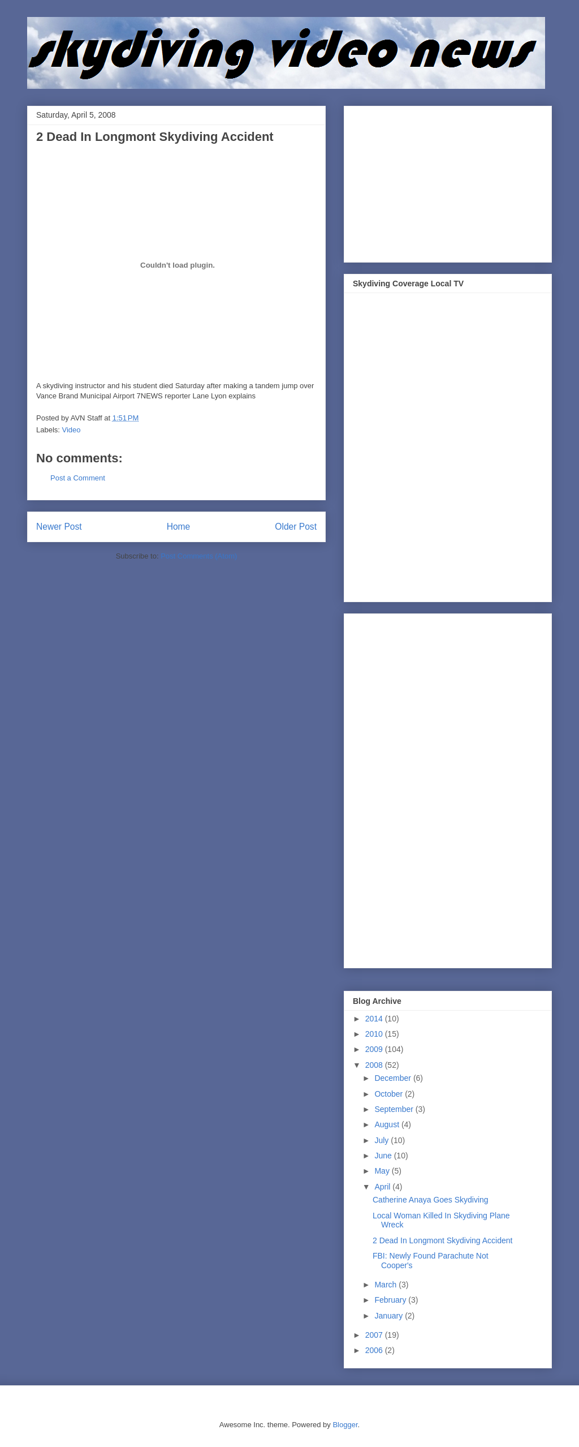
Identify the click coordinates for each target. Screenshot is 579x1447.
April (383, 1186)
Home (179, 526)
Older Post (296, 526)
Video (71, 430)
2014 (375, 1018)
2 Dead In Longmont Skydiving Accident (443, 1240)
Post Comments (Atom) (199, 556)
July (382, 1140)
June (384, 1155)
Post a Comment (77, 478)
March (386, 1284)
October (389, 1093)
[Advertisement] (437, 181)
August (387, 1124)
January (389, 1315)
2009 (375, 1049)
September (394, 1109)
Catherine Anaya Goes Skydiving (431, 1199)
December (393, 1078)
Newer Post (59, 526)
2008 (375, 1065)
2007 (375, 1334)
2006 (375, 1350)
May (382, 1170)
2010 (375, 1033)
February (391, 1299)
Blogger (344, 1424)
